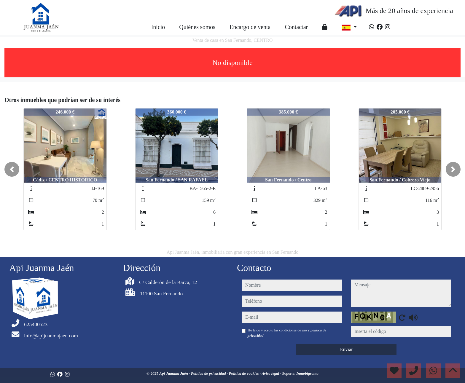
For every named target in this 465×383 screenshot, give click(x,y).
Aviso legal (271, 373)
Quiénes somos (197, 27)
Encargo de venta (250, 27)
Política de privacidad (209, 373)
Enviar (346, 349)
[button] (11, 169)
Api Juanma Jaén (174, 373)
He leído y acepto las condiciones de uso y (287, 333)
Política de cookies (244, 373)
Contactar (296, 27)
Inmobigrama (307, 373)
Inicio (158, 27)
